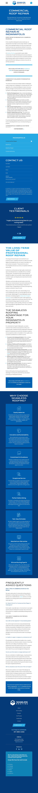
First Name (8, 163)
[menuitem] (19, 141)
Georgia (11, 766)
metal (8, 354)
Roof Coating (19, 711)
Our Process (19, 716)
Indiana (10, 772)
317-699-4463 (19, 732)
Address (7, 176)
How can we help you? (10, 182)
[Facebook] (16, 749)
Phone (7, 170)
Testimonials (19, 719)
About (19, 708)
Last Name (8, 166)
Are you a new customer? (11, 179)
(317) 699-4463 (19, 68)
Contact (19, 721)
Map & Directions (19, 742)
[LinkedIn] (19, 749)
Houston (11, 768)
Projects (19, 713)
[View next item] (20, 234)
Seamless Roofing (11, 53)
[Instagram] (21, 749)
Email (7, 173)
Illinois (10, 770)
